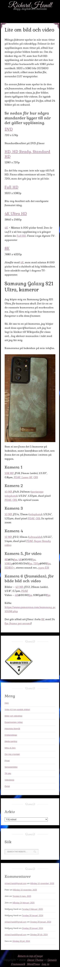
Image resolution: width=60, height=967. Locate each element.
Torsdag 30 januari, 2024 (32, 915)
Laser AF (26, 477)
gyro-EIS (43, 567)
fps (15, 559)
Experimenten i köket (14, 722)
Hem (7, 703)
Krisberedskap (11, 735)
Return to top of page (30, 956)
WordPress (33, 964)
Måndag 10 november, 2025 (42, 883)
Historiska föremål (12, 729)
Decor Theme (35, 960)
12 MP (8, 537)
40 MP (19, 587)
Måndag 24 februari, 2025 (23, 903)
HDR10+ (10, 567)
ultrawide (35, 537)
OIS (35, 477)
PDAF (17, 477)
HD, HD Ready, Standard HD (27, 154)
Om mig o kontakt (12, 754)
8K (7, 248)
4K (6, 227)
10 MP (8, 491)
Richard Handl (30, 5)
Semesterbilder (11, 767)
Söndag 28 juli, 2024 (39, 935)
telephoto (35, 514)
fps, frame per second (18, 623)
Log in (45, 964)
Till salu (8, 773)
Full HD (11, 187)
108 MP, (9, 473)
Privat (7, 761)
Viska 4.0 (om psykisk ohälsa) (17, 709)
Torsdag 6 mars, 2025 (21, 896)
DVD (9, 129)
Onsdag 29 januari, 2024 (40, 922)
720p (36, 563)
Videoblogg (9, 780)
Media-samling (11, 741)
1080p (8, 563)
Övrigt (7, 786)
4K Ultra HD (16, 213)
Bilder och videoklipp (13, 716)
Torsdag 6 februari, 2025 (32, 909)
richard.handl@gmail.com (15, 883)
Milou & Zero (10, 748)
